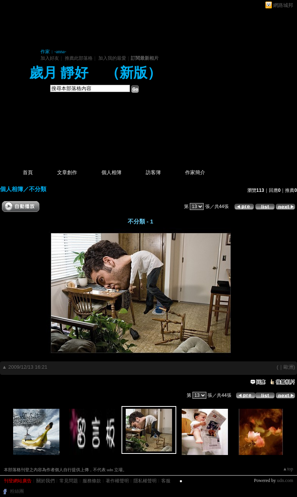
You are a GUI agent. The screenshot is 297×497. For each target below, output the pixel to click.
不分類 (37, 189)
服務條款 (92, 481)
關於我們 (45, 481)
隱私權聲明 (145, 481)
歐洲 (289, 367)
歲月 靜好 (60, 73)
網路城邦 (283, 5)
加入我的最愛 (112, 58)
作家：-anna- (53, 51)
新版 (133, 73)
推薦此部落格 (79, 58)
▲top (288, 469)
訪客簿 (153, 172)
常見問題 (68, 481)
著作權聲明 (117, 481)
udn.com (285, 480)
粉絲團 (17, 491)
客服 (165, 481)
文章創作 (67, 172)
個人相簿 (111, 172)
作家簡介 (195, 172)
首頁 (28, 172)
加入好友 (49, 58)
